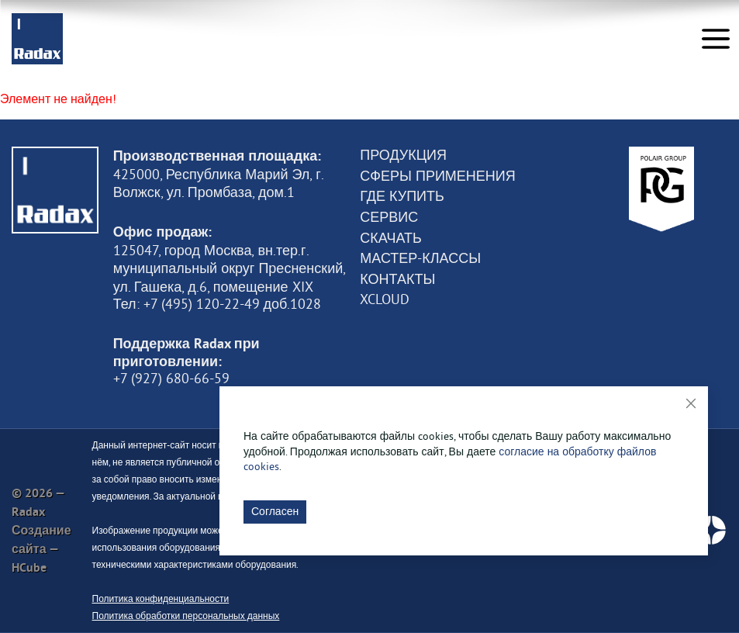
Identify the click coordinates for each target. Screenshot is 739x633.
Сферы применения (437, 176)
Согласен (275, 511)
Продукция (403, 155)
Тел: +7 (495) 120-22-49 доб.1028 (217, 304)
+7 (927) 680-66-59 (171, 378)
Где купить (402, 196)
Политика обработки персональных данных (186, 615)
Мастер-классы (420, 258)
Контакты (397, 279)
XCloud (384, 299)
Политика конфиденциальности (161, 598)
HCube (29, 567)
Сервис (389, 217)
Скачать (391, 238)
